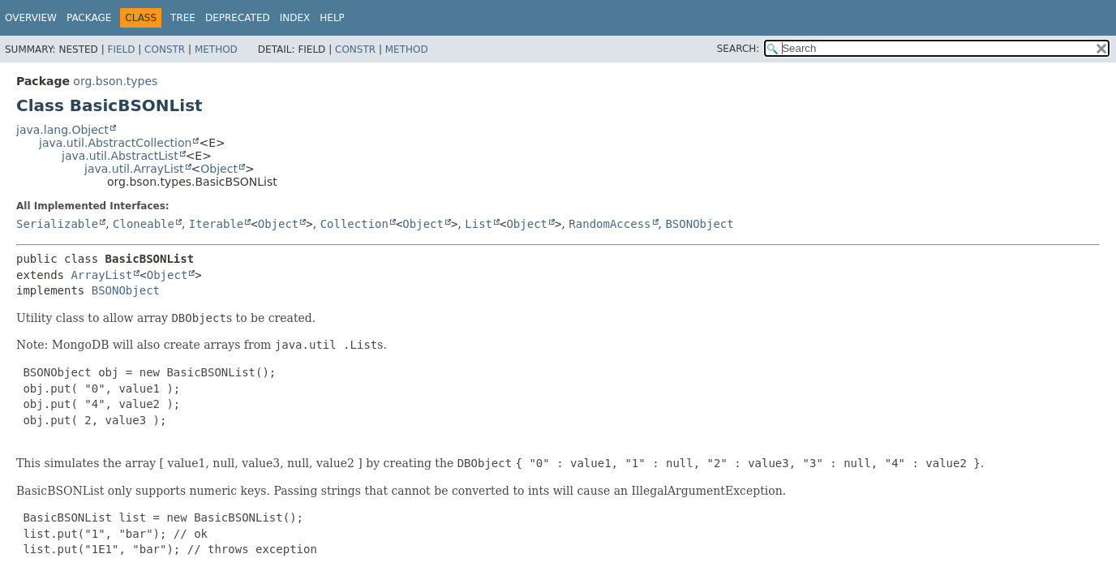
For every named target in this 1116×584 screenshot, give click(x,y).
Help (332, 18)
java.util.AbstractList (120, 155)
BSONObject (699, 223)
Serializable (57, 223)
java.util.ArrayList (134, 168)
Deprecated (237, 18)
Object (219, 168)
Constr (164, 49)
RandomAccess (609, 223)
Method (216, 49)
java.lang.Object (62, 129)
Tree (182, 18)
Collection (354, 223)
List (478, 223)
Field (121, 49)
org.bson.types (115, 81)
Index (295, 18)
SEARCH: (738, 48)
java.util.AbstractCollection (115, 142)
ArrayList (101, 274)
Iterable (216, 223)
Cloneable (143, 223)
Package (89, 18)
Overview (31, 18)
